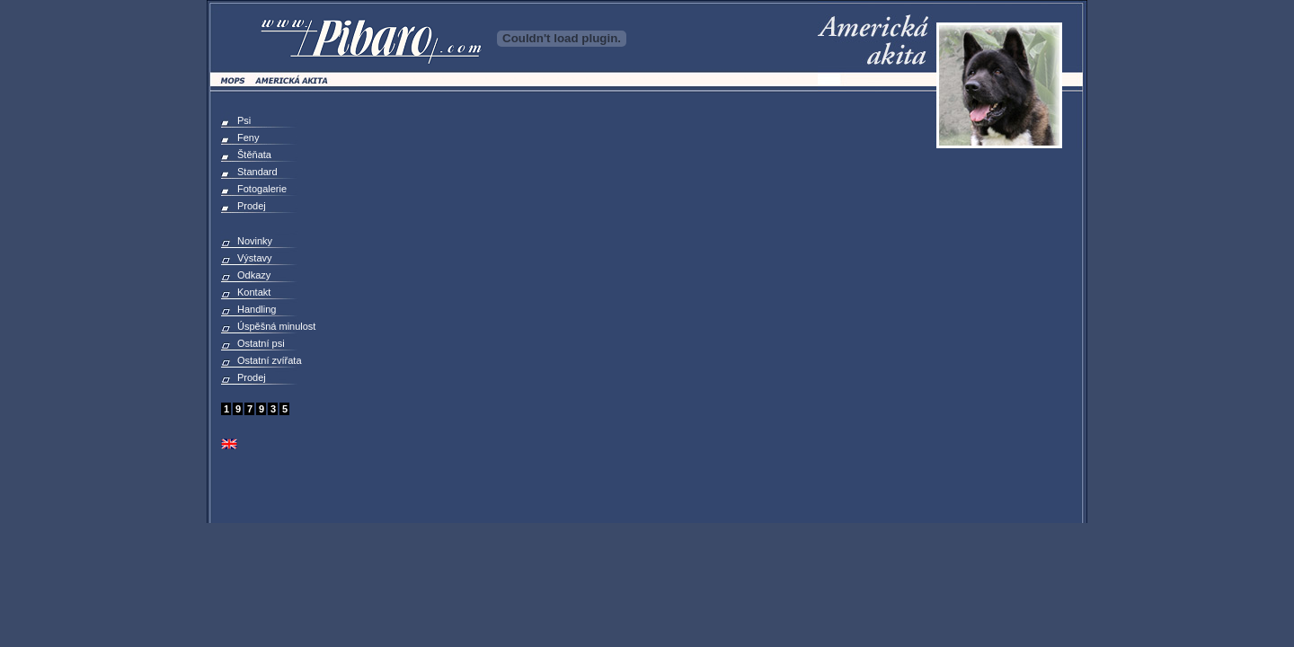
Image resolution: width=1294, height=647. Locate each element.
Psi (244, 120)
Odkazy (253, 275)
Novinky (254, 240)
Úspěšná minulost (276, 326)
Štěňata (254, 154)
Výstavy (254, 258)
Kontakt (253, 292)
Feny (248, 137)
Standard (257, 171)
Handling (256, 309)
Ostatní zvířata (269, 360)
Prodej (251, 205)
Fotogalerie (262, 188)
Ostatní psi (261, 343)
